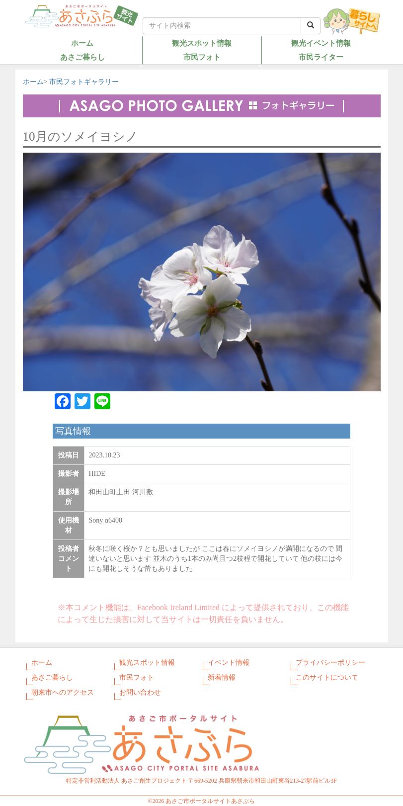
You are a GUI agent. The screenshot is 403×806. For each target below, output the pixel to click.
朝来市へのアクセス (62, 692)
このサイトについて (327, 677)
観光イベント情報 (321, 43)
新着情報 (222, 677)
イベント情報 (228, 662)
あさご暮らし (82, 57)
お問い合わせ (140, 692)
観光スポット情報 (202, 43)
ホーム (82, 43)
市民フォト (202, 57)
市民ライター (321, 57)
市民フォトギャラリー (84, 82)
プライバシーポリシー (330, 662)
